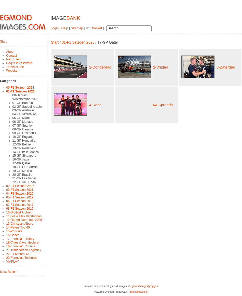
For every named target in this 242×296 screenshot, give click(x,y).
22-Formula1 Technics (21, 258)
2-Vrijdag (160, 67)
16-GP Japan (21, 159)
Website (11, 70)
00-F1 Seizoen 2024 (20, 87)
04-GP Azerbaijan (24, 114)
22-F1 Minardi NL (18, 254)
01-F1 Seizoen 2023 (20, 91)
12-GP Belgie (21, 144)
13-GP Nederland (24, 148)
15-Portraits (14, 231)
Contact (11, 55)
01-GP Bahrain (22, 103)
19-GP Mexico (22, 171)
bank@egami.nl (139, 291)
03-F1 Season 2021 (19, 190)
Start (3, 41)
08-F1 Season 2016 (19, 208)
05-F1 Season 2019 (19, 197)
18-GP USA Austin (25, 167)
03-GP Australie (23, 110)
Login (54, 28)
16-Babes (12, 235)
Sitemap (77, 28)
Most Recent (8, 272)
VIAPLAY (12, 261)
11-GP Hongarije (23, 140)
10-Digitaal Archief (18, 212)
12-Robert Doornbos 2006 (24, 220)
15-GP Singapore (24, 155)
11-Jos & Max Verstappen (24, 216)
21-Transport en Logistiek (23, 250)
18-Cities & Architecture (22, 242)
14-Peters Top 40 (18, 227)
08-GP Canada (22, 129)
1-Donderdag (100, 67)
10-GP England (23, 137)
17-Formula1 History (20, 239)
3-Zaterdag (226, 67)
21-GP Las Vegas (24, 178)
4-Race (95, 105)
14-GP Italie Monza (25, 152)
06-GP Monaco (22, 122)
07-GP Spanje (22, 125)
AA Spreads (163, 105)
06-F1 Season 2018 (19, 201)
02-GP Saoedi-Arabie (27, 107)
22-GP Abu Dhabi (24, 182)
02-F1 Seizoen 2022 (20, 186)
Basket (94, 28)
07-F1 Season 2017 (19, 205)
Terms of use (15, 67)
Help (64, 28)
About (10, 51)
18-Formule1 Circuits (20, 246)
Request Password (19, 63)
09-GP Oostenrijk (24, 133)
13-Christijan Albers (19, 223)
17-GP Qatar (21, 163)
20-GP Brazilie (22, 175)
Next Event (13, 59)
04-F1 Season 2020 (19, 193)
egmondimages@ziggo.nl (144, 286)
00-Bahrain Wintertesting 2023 (25, 97)
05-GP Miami (21, 118)
